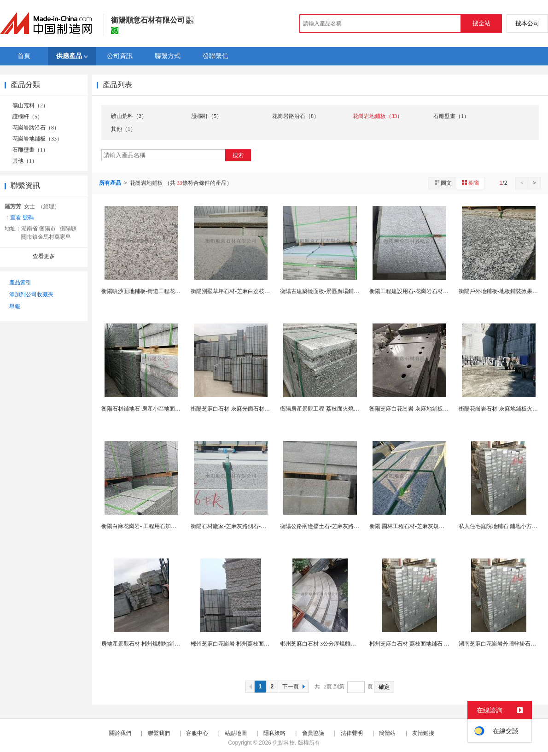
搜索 (238, 155)
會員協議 (313, 733)
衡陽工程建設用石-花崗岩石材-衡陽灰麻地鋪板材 (429, 291)
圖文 (442, 182)
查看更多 (44, 256)
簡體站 (387, 733)
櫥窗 (470, 182)
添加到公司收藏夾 (31, 294)
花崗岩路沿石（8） (35, 127)
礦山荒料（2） (30, 105)
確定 (384, 687)
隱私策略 (274, 733)
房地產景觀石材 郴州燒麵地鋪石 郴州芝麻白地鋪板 (163, 643)
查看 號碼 (22, 217)
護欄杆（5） (27, 116)
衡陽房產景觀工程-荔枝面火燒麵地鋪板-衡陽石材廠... (344, 408)
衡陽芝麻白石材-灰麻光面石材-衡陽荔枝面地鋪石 (250, 408)
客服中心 (197, 733)
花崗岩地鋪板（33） (37, 138)
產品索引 (20, 282)
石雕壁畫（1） (30, 150)
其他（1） (24, 161)
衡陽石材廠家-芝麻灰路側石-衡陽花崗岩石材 (245, 526)
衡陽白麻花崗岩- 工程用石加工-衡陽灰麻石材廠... (161, 526)
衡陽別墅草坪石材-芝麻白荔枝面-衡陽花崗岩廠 (248, 291)
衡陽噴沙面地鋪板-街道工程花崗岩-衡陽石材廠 (158, 291)
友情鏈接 (423, 733)
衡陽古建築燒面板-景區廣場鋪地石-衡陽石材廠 (337, 291)
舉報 (14, 306)
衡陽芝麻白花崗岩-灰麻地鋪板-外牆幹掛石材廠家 (429, 408)
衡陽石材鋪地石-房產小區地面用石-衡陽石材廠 (158, 408)
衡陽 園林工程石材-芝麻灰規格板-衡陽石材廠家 (427, 526)
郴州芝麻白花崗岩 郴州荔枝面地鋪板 (235, 643)
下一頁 (294, 686)
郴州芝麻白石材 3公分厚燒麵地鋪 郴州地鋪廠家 (338, 643)
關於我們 (120, 733)
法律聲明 (352, 733)
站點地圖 (236, 733)
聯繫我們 (159, 733)
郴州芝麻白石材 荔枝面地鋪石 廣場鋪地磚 (420, 643)
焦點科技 (284, 743)
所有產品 (110, 183)
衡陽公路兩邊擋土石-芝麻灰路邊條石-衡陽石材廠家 (342, 526)
